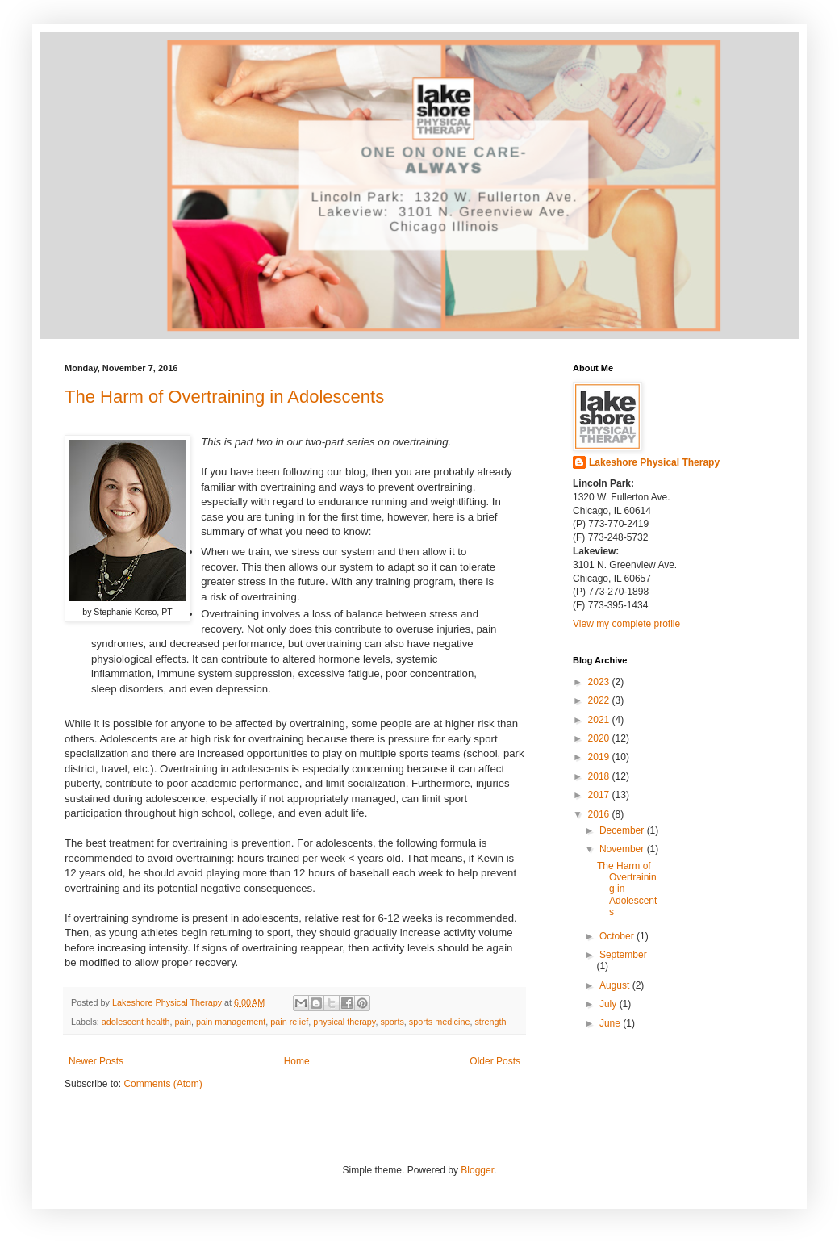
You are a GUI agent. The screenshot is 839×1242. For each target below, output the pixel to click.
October (618, 936)
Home (297, 1061)
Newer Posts (96, 1061)
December (623, 830)
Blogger (477, 1170)
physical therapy (344, 1022)
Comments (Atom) (162, 1083)
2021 (600, 720)
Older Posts (495, 1061)
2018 (600, 776)
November (623, 849)
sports (391, 1022)
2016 (600, 814)
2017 (600, 795)
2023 (600, 682)
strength (490, 1022)
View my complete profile (626, 623)
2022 (600, 700)
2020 (600, 738)
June (611, 1023)
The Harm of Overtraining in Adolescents (224, 397)
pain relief (289, 1022)
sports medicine (439, 1022)
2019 (600, 757)
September (623, 954)
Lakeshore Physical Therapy (654, 462)
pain (182, 1022)
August (615, 985)
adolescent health (136, 1022)
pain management (230, 1022)
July (609, 1004)
